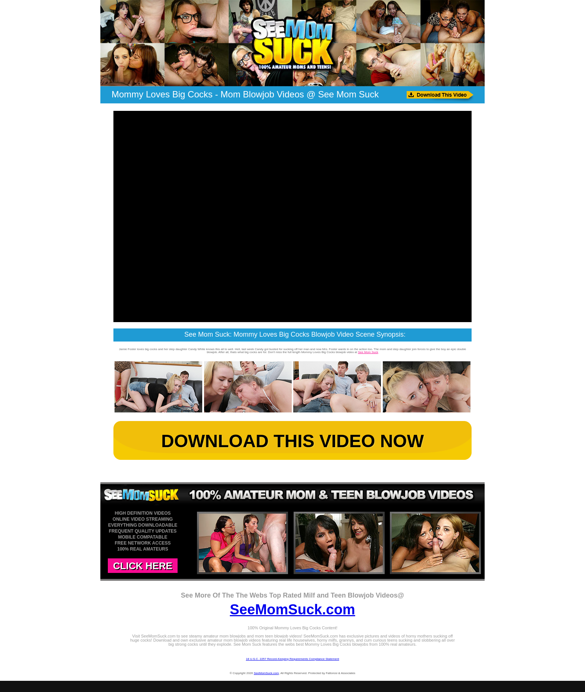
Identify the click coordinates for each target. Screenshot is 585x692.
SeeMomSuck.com (292, 609)
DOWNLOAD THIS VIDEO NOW (292, 441)
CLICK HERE (142, 565)
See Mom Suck (368, 352)
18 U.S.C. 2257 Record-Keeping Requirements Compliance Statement (292, 659)
